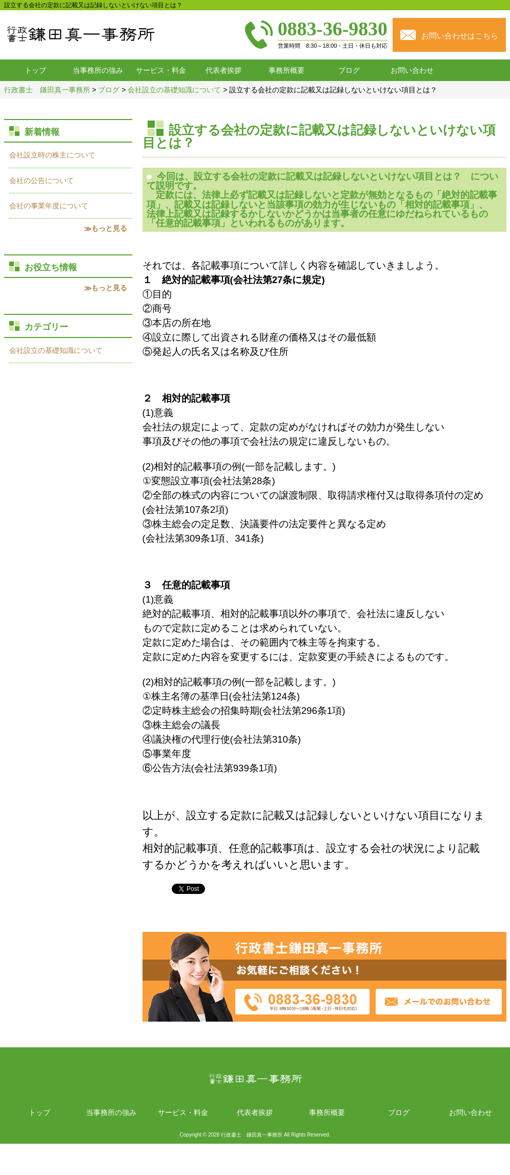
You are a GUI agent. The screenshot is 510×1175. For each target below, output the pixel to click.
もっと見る (109, 228)
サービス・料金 (161, 70)
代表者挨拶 (223, 70)
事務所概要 (286, 70)
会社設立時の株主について (52, 155)
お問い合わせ (412, 70)
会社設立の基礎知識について (56, 350)
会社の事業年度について (48, 206)
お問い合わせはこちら (459, 35)
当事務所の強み (98, 70)
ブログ (349, 70)
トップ (35, 70)
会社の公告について (41, 180)
